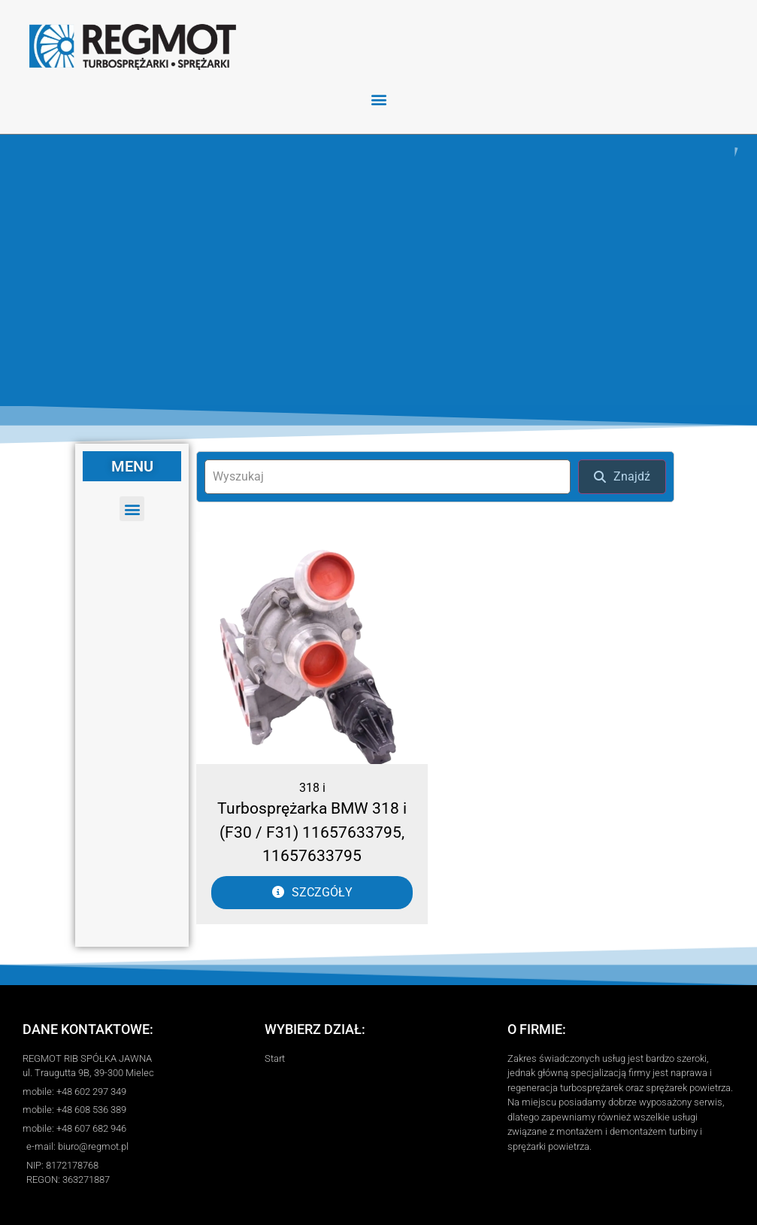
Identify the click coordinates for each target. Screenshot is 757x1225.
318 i (312, 788)
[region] (378, 270)
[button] (378, 98)
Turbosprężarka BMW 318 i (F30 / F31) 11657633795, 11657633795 (312, 832)
